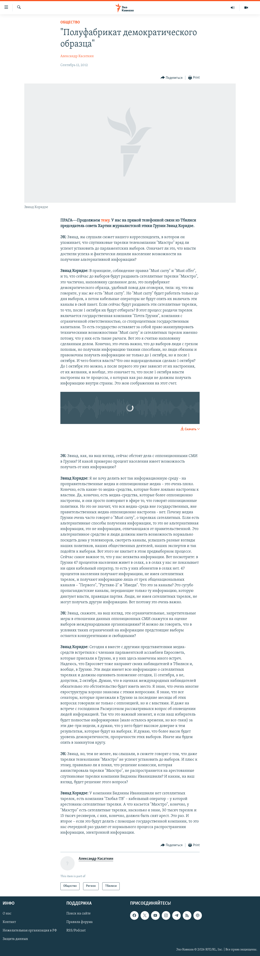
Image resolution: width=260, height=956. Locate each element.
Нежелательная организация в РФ (30, 930)
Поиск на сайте (78, 913)
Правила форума (79, 922)
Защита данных (15, 939)
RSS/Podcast (76, 930)
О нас (7, 913)
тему (105, 220)
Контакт (9, 922)
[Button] (172, 78)
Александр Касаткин (77, 56)
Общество (70, 22)
